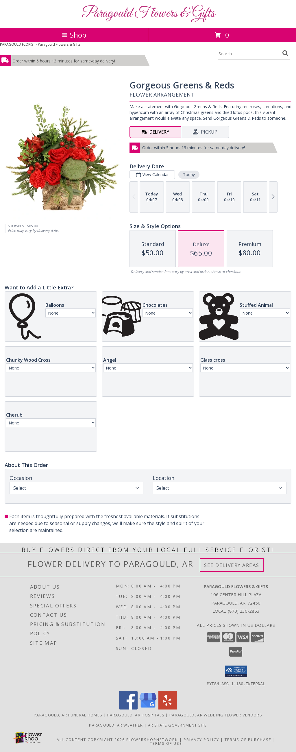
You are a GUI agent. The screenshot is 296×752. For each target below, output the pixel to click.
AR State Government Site (177, 724)
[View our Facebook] (128, 707)
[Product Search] (249, 53)
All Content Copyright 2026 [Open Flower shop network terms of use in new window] (91, 739)
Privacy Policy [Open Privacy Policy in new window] (201, 739)
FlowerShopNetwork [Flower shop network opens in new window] (152, 739)
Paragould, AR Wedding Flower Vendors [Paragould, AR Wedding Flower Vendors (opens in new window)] (215, 714)
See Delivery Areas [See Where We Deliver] (231, 565)
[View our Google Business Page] (148, 707)
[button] (236, 671)
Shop (74, 35)
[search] (285, 53)
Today (189, 174)
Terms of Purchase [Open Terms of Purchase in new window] (248, 739)
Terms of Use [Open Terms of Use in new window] (166, 743)
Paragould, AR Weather (116, 724)
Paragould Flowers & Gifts (148, 13)
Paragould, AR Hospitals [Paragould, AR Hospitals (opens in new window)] (135, 714)
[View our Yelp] (167, 707)
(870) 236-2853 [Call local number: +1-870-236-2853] (244, 611)
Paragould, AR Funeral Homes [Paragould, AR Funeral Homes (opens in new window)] (68, 714)
